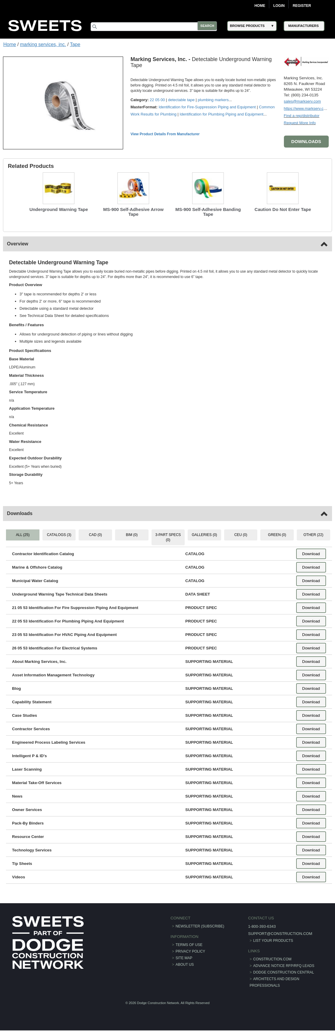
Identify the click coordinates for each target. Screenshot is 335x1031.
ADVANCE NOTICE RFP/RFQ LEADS (282, 965)
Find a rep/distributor (301, 115)
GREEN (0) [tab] (277, 534)
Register (302, 6)
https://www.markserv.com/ (307, 108)
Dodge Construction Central (282, 972)
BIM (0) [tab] (131, 534)
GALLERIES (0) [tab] (204, 534)
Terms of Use (189, 944)
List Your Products (272, 940)
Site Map (184, 957)
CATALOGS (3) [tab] (59, 534)
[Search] (156, 26)
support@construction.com (279, 933)
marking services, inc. (43, 44)
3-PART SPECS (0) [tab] (168, 537)
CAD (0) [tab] (95, 534)
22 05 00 (157, 99)
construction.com (271, 958)
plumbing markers (213, 99)
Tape (75, 44)
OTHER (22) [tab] (313, 534)
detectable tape (181, 99)
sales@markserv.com (302, 101)
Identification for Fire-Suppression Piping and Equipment (207, 106)
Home (259, 6)
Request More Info (300, 122)
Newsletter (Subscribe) (200, 926)
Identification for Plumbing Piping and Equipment (222, 114)
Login (278, 6)
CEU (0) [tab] (240, 534)
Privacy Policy (190, 951)
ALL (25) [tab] (23, 534)
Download (310, 553)
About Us (185, 964)
